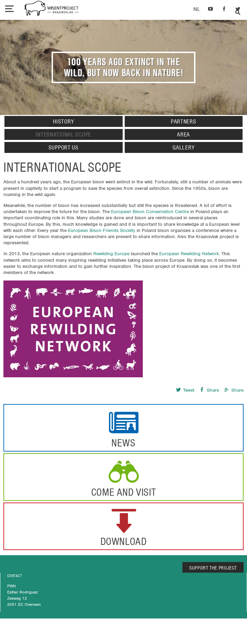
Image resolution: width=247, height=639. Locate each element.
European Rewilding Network (189, 254)
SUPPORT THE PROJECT (213, 568)
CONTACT (14, 575)
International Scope (63, 134)
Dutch (197, 9)
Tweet (185, 390)
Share (209, 390)
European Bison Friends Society (101, 230)
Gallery (183, 147)
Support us (64, 147)
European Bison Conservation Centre (150, 211)
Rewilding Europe (111, 254)
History (63, 121)
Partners (183, 121)
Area (183, 134)
